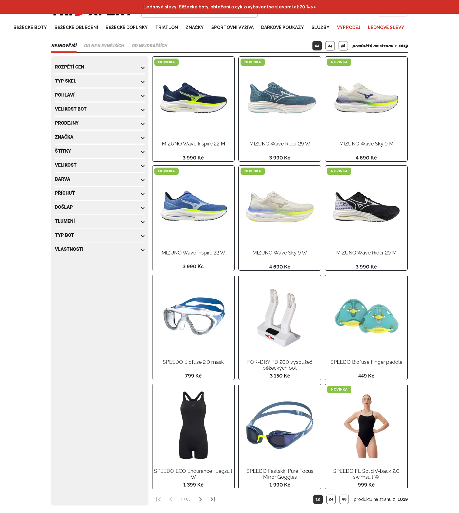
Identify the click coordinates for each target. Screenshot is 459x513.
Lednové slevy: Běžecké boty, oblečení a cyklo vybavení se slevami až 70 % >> (229, 6)
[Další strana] (200, 499)
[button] (100, 67)
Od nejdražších (149, 46)
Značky (194, 27)
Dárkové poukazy (282, 27)
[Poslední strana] (213, 499)
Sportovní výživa (232, 27)
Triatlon (166, 27)
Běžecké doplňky (126, 27)
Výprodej (348, 27)
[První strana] (158, 499)
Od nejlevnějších (104, 46)
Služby (320, 27)
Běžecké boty (30, 27)
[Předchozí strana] (171, 499)
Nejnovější (64, 46)
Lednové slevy (386, 27)
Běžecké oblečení (76, 27)
